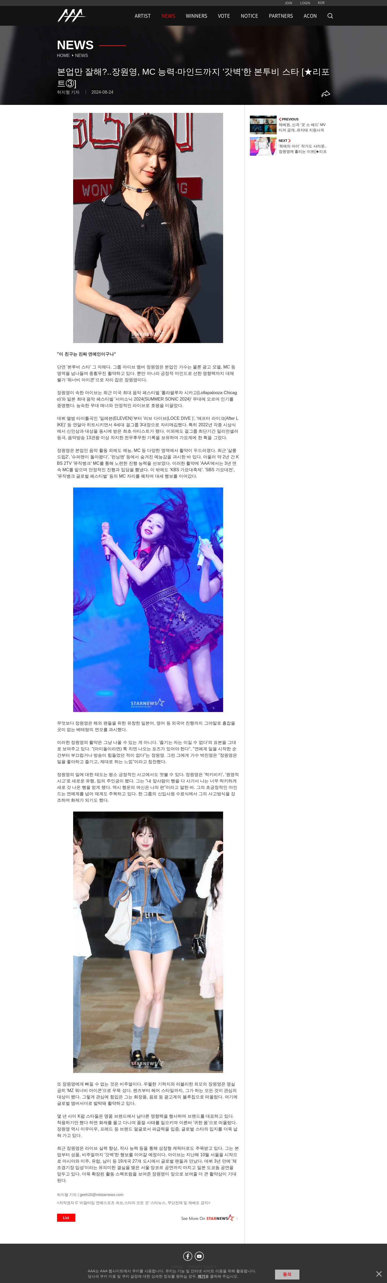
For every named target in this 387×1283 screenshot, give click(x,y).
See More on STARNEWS (210, 1218)
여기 (201, 1276)
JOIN (288, 3)
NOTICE (249, 15)
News (81, 55)
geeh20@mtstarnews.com (101, 1195)
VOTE (224, 15)
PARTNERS (281, 15)
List (66, 1218)
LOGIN (305, 3)
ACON (310, 15)
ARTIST (143, 15)
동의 (287, 1274)
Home (63, 55)
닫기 (379, 1274)
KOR (321, 2)
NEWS (168, 15)
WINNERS (196, 15)
